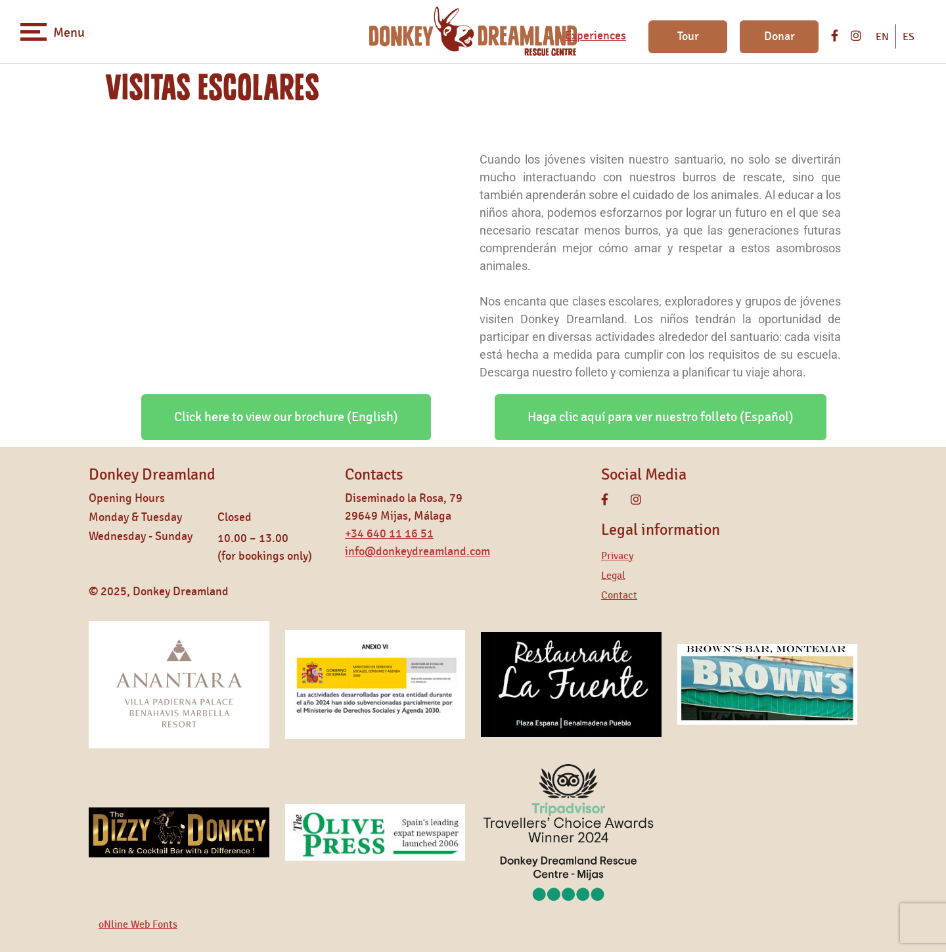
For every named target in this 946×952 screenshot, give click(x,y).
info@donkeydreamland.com (417, 552)
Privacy (617, 556)
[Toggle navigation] (33, 32)
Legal (613, 575)
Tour (688, 37)
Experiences (595, 36)
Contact (619, 595)
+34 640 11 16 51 (389, 534)
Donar (779, 37)
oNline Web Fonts (138, 924)
